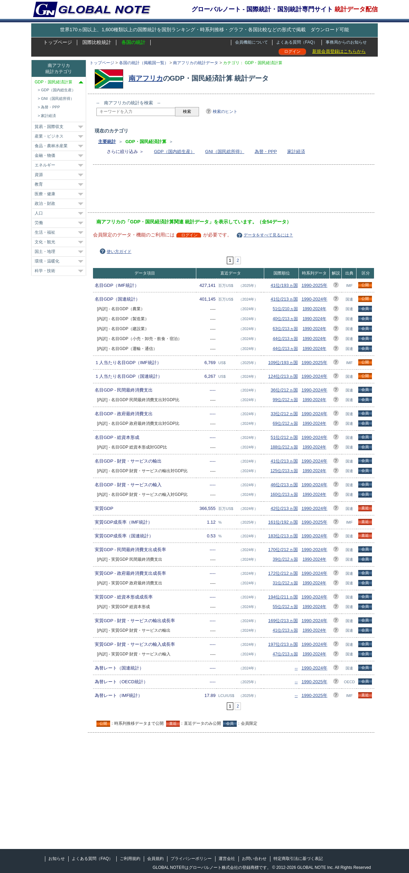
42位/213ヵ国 (284, 508)
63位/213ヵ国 (285, 328)
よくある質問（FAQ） (296, 42)
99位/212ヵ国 (285, 399)
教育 (39, 184)
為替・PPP (266, 151)
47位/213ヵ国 (285, 654)
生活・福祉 (45, 232)
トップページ (57, 42)
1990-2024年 (314, 299)
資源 (39, 174)
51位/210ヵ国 (285, 308)
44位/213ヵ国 (285, 338)
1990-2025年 (314, 285)
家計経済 (296, 151)
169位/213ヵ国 (283, 620)
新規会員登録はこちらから (339, 51)
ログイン (292, 51)
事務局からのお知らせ (346, 42)
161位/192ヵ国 (283, 522)
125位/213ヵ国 (283, 470)
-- (296, 668)
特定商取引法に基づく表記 (298, 858)
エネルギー (45, 165)
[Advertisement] (221, 190)
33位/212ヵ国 (284, 413)
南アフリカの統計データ (195, 62)
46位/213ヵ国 (284, 484)
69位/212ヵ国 (285, 423)
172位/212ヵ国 (283, 573)
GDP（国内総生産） (174, 151)
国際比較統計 (96, 42)
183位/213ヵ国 (283, 535)
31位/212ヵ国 (285, 583)
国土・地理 (45, 251)
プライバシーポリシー (191, 858)
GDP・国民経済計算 (53, 82)
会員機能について (251, 42)
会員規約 (155, 858)
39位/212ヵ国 (285, 559)
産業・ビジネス (49, 136)
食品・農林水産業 (51, 145)
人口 (39, 213)
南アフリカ (146, 78)
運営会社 (227, 858)
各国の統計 (133, 42)
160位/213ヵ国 (283, 494)
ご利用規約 (130, 858)
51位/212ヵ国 (284, 437)
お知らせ (56, 858)
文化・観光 (45, 242)
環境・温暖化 (47, 261)
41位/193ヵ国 (284, 285)
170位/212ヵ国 (283, 549)
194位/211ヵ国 (283, 597)
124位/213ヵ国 (283, 376)
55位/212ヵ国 (285, 606)
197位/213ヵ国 (283, 644)
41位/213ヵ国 (284, 299)
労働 (39, 222)
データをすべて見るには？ (268, 235)
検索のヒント (225, 111)
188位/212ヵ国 (283, 447)
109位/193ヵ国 (283, 362)
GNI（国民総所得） (224, 151)
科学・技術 (45, 270)
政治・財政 (45, 203)
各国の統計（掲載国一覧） (143, 62)
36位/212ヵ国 (284, 390)
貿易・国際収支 (49, 126)
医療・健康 (45, 193)
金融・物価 (45, 155)
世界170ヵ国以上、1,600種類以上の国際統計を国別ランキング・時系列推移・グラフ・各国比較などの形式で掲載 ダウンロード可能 (204, 29)
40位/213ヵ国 (285, 318)
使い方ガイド (119, 251)
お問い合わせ (254, 858)
